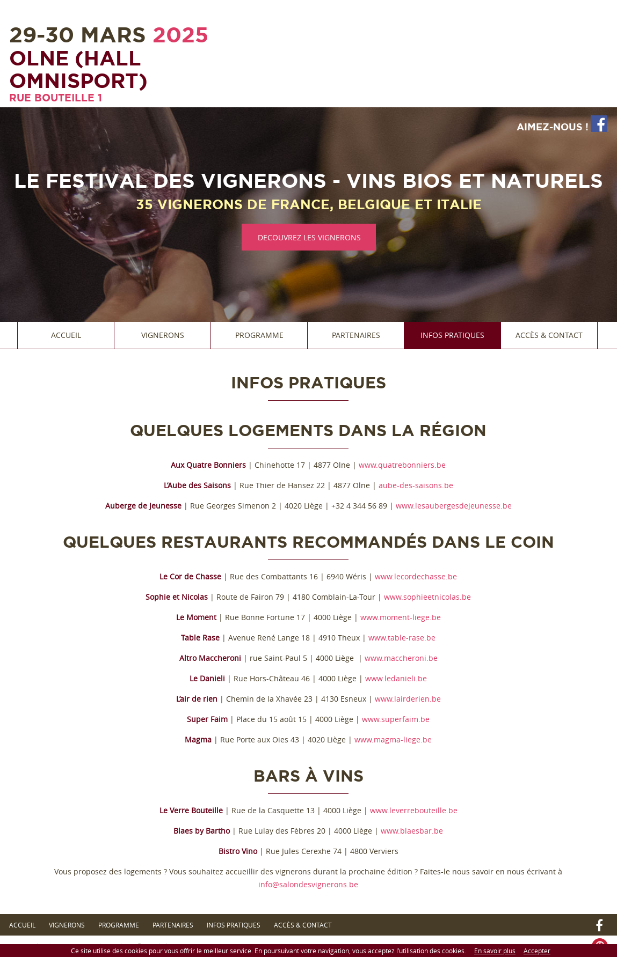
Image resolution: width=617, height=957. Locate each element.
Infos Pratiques (452, 335)
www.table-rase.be (401, 637)
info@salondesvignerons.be (308, 884)
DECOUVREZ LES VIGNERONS (309, 237)
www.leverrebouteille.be (414, 810)
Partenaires (356, 335)
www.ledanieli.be (396, 678)
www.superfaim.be (396, 719)
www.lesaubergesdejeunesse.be (454, 505)
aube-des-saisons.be (416, 485)
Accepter (537, 950)
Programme (259, 335)
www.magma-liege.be (393, 739)
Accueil (66, 335)
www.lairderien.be (408, 699)
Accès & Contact (549, 335)
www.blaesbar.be (412, 831)
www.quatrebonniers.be (402, 465)
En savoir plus (495, 950)
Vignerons (162, 335)
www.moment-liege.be (400, 617)
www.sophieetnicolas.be (427, 597)
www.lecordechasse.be (416, 576)
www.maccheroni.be (401, 658)
